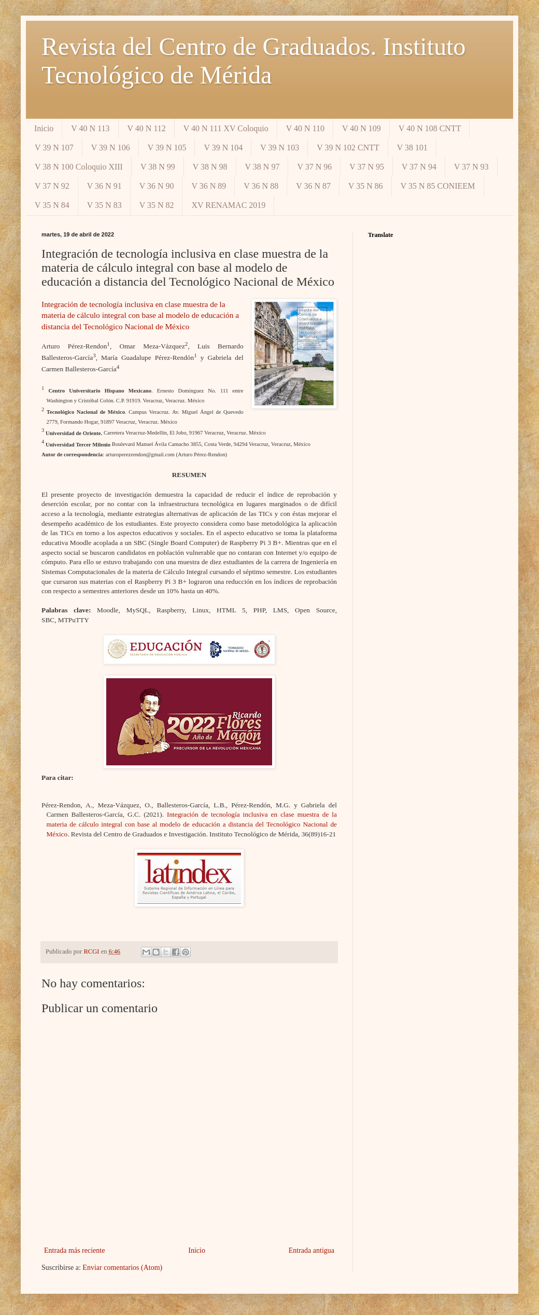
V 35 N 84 (52, 205)
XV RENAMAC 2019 (228, 205)
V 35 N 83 (104, 205)
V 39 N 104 (223, 147)
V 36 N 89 (208, 185)
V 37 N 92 (52, 185)
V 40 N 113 (90, 128)
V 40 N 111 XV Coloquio (225, 128)
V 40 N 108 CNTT (430, 128)
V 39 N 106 (110, 147)
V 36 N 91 (104, 185)
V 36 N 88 (261, 185)
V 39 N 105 (167, 147)
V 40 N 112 (146, 128)
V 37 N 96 (314, 166)
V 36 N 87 (313, 185)
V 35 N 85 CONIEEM (438, 185)
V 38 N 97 (262, 166)
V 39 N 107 (54, 147)
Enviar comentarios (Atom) (122, 1267)
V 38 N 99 (157, 166)
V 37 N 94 (419, 166)
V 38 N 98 (210, 166)
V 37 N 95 (366, 166)
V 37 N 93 (471, 166)
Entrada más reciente (74, 1250)
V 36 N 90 (156, 185)
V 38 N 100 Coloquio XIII (79, 166)
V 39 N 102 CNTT (348, 147)
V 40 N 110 (305, 128)
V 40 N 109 (361, 128)
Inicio (43, 128)
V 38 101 (412, 147)
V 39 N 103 (279, 147)
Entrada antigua (311, 1250)
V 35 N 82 (156, 205)
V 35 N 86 (365, 185)
